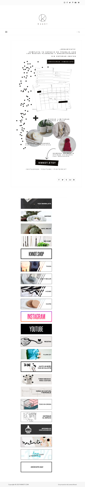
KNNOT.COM (24, 484)
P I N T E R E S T (60, 169)
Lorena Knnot (72, 484)
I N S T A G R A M (32, 169)
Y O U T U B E (46, 169)
